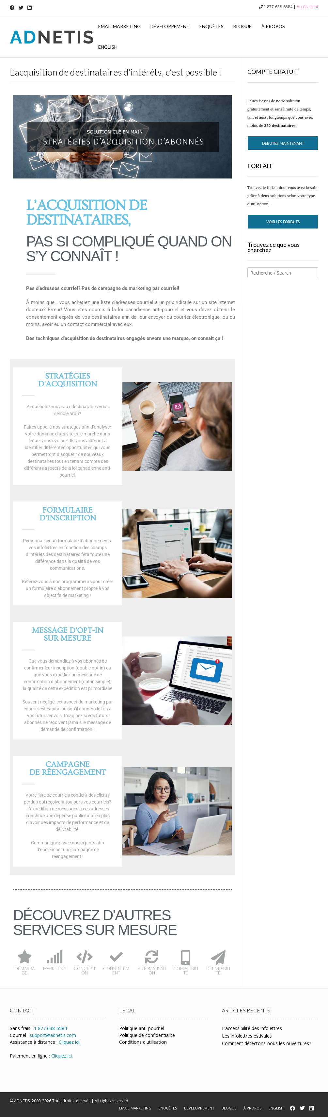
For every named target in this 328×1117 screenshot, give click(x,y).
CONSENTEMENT (116, 970)
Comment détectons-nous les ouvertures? (266, 1043)
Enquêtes (211, 26)
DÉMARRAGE (25, 970)
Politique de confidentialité (147, 1035)
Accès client (307, 6)
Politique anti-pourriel (141, 1028)
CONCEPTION (84, 970)
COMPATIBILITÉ (185, 970)
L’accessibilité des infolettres (252, 1028)
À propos (273, 26)
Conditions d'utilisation (143, 1042)
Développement (170, 26)
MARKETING (55, 968)
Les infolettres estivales (247, 1036)
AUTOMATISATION (152, 970)
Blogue (242, 26)
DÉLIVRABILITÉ (218, 970)
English (107, 47)
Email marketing (119, 26)
